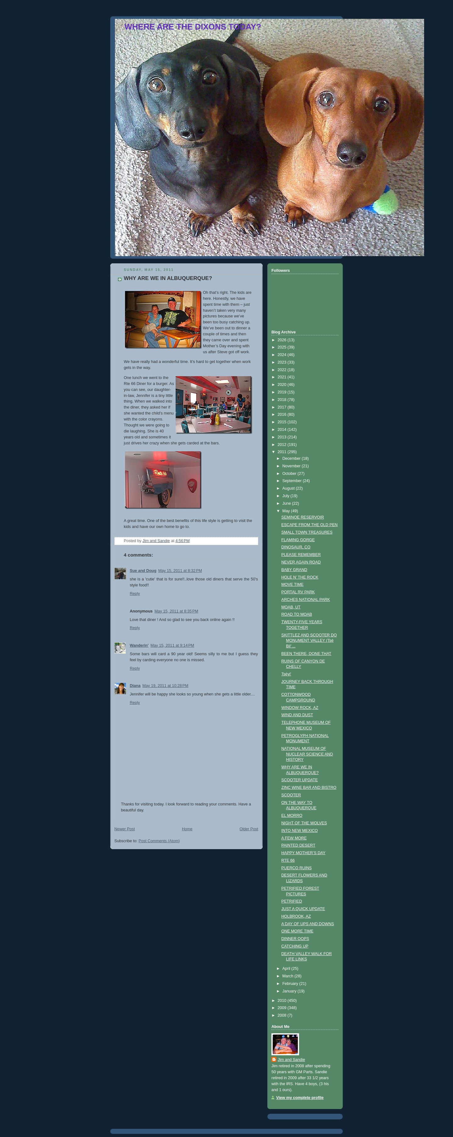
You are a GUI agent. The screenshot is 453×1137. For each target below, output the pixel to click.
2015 (283, 422)
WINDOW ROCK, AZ (300, 708)
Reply (135, 593)
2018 (283, 400)
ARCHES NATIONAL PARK (305, 599)
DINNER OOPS (295, 939)
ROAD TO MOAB (296, 614)
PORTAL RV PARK (298, 592)
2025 (283, 347)
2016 (283, 414)
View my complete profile (300, 1098)
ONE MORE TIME (297, 931)
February (290, 983)
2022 (283, 370)
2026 (283, 340)
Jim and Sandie (291, 1059)
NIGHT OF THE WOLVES (304, 823)
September (292, 481)
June (287, 503)
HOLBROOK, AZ (296, 916)
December (292, 458)
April (287, 968)
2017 (283, 407)
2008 (283, 1015)
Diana (135, 686)
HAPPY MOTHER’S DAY (303, 853)
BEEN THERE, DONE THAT (306, 653)
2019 (283, 392)
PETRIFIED (291, 901)
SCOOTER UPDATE (299, 780)
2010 (283, 1000)
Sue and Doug (143, 570)
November (292, 466)
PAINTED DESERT (298, 845)
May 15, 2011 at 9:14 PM (172, 645)
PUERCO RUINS (296, 868)
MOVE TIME (292, 584)
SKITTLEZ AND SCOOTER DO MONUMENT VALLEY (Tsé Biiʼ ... (309, 640)
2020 (283, 384)
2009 (283, 1008)
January (289, 991)
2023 (283, 362)
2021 (283, 377)
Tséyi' (286, 674)
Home (187, 829)
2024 (283, 355)
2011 (283, 452)
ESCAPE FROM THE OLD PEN (309, 525)
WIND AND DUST (297, 715)
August (289, 488)
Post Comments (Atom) (159, 841)
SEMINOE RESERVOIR (302, 517)
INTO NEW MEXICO (299, 830)
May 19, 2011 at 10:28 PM (165, 686)
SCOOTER (291, 795)
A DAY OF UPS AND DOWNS (307, 924)
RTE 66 (288, 860)
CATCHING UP (294, 946)
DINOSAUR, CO (295, 547)
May (286, 511)
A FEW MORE (294, 838)
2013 (283, 437)
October (289, 473)
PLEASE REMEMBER (301, 554)
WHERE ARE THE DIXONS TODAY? (192, 26)
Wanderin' (139, 645)
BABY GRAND (294, 570)
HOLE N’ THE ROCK (300, 577)
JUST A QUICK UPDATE (303, 909)
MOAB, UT (291, 607)
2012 (283, 444)
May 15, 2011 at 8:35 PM (176, 611)
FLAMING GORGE (298, 540)
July (286, 496)
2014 (283, 429)
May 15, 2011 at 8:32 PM (180, 570)
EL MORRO (292, 815)
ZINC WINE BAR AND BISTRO (308, 787)
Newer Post (124, 829)
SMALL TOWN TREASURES (307, 532)
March (288, 976)
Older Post (248, 829)
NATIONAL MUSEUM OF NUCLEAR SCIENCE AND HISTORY (307, 754)
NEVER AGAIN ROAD (301, 562)
